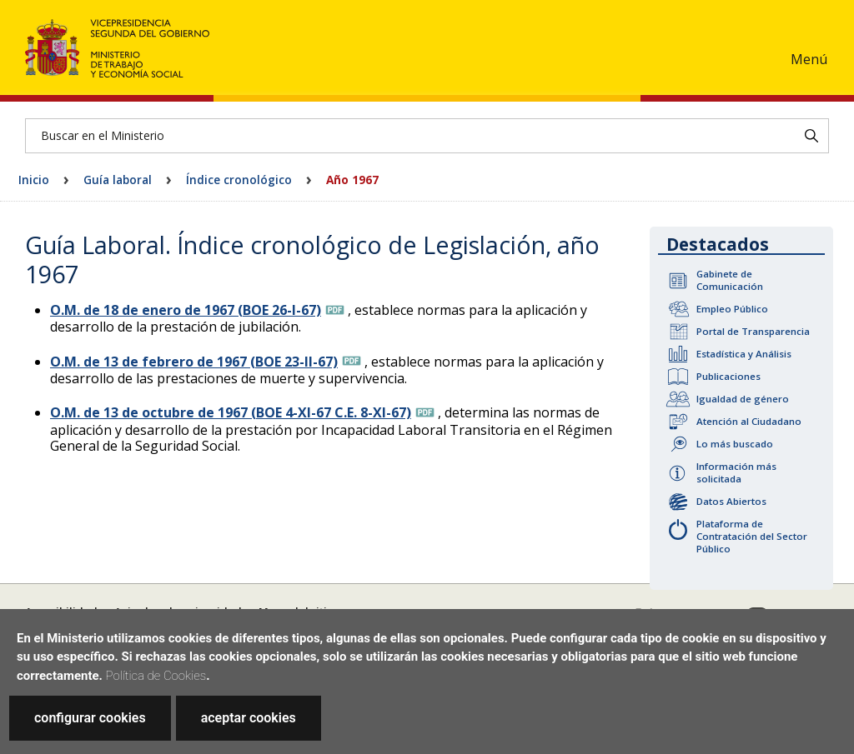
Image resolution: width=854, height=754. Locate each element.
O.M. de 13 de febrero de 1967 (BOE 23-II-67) (194, 361)
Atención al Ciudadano (748, 421)
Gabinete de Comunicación (729, 279)
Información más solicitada (736, 472)
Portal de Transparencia (753, 331)
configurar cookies (90, 718)
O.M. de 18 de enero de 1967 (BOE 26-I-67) (185, 310)
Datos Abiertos (731, 501)
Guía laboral (117, 179)
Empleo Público (732, 308)
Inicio (33, 179)
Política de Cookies (156, 675)
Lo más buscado (734, 443)
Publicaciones (728, 376)
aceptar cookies (248, 718)
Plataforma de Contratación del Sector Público (751, 536)
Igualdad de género (742, 398)
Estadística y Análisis (743, 353)
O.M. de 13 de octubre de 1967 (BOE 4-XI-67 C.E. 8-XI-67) (230, 412)
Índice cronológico (239, 179)
